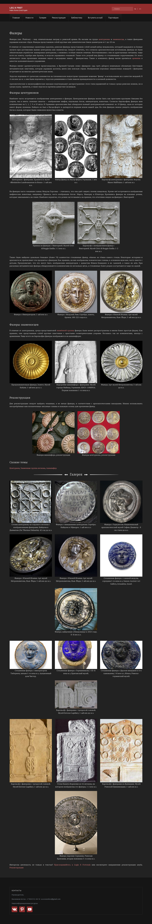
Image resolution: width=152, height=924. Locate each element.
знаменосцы (118, 39)
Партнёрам (113, 18)
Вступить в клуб (95, 18)
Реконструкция (59, 18)
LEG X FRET (16, 7)
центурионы (104, 39)
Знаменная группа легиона (33, 468)
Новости (29, 18)
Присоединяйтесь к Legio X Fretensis (72, 864)
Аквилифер (51, 468)
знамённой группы (65, 330)
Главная (16, 18)
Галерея (42, 18)
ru (135, 9)
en (140, 9)
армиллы (136, 58)
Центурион (15, 468)
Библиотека (76, 18)
